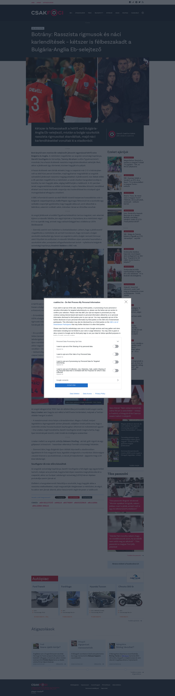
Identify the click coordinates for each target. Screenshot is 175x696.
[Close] (127, 302)
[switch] (116, 345)
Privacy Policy (100, 394)
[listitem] (88, 341)
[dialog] (87, 348)
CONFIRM (72, 385)
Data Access (87, 394)
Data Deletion (75, 394)
